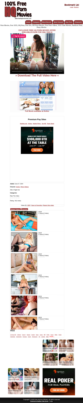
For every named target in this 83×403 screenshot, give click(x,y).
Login (71, 7)
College (43, 336)
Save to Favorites (36, 205)
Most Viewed (58, 22)
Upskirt (33, 334)
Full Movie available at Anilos (37, 110)
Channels (78, 22)
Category (36, 22)
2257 (28, 205)
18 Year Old (13, 334)
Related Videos (15, 209)
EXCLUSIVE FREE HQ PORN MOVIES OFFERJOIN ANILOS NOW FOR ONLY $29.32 (37, 31)
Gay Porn (69, 22)
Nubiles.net (23, 123)
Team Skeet (50, 123)
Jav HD (44, 123)
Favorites (24, 209)
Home (28, 22)
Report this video (48, 205)
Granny (24, 334)
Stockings (12, 336)
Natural (28, 334)
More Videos (25, 187)
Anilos (30, 123)
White (56, 334)
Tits (39, 336)
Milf (44, 334)
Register (76, 7)
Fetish (59, 334)
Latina (41, 334)
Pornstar (25, 336)
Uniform (19, 334)
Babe (47, 336)
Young (51, 334)
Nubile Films (37, 123)
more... (52, 336)
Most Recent (46, 22)
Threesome (34, 336)
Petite (48, 334)
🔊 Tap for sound (18, 36)
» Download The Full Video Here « (37, 75)
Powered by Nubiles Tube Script (39, 401)
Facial (29, 336)
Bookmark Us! (71, 5)
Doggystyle (19, 336)
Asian (37, 334)
